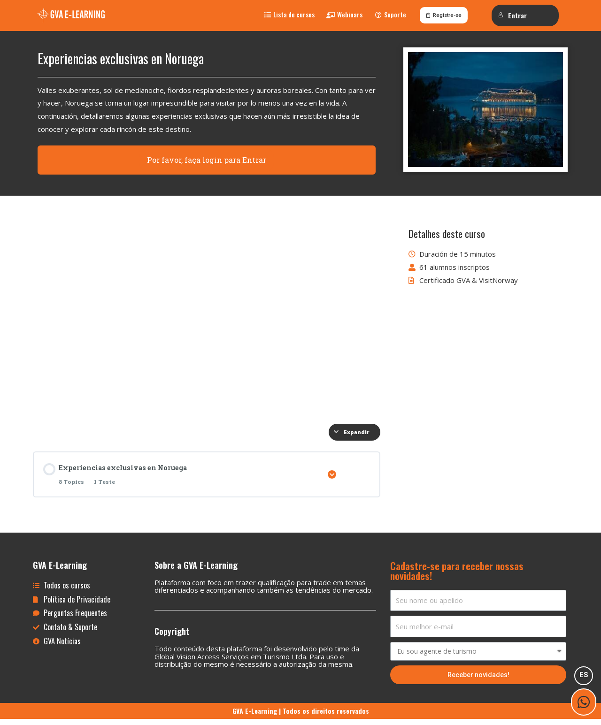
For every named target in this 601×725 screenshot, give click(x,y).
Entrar (512, 15)
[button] (289, 17)
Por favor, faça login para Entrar (206, 164)
